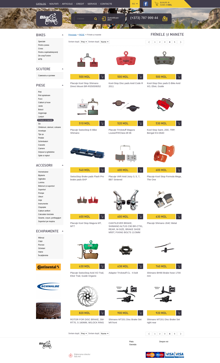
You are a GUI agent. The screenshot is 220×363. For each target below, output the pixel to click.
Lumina (41, 182)
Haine (40, 252)
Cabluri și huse (44, 102)
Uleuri (40, 197)
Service (92, 4)
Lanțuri (41, 117)
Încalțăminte (43, 255)
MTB (40, 59)
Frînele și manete (45, 120)
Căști (40, 241)
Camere (41, 148)
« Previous (149, 42)
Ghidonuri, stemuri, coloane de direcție (49, 127)
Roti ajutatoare (44, 95)
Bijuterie (41, 175)
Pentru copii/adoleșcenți (48, 52)
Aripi (40, 200)
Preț (84, 42)
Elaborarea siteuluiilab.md (82, 355)
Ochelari (41, 248)
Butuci (40, 109)
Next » (180, 42)
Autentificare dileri (112, 19)
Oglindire (42, 179)
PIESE (81, 35)
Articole (67, 4)
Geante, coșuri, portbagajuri (49, 218)
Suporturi (42, 190)
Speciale (41, 41)
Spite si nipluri (44, 155)
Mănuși (41, 238)
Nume (104, 42)
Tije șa (41, 134)
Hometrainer (43, 172)
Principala (72, 35)
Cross (40, 49)
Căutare (95, 19)
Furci (40, 99)
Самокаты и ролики (46, 75)
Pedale (41, 138)
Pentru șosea (43, 45)
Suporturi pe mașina (46, 221)
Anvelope (42, 131)
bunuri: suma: (166, 4)
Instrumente (43, 204)
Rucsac (41, 245)
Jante (40, 106)
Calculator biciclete (46, 214)
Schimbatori (43, 141)
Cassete (41, 145)
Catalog (41, 4)
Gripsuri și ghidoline (46, 152)
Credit (80, 4)
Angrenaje (42, 113)
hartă (165, 18)
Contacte (106, 4)
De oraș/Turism (44, 56)
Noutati (54, 4)
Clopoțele (42, 207)
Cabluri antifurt (44, 211)
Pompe (41, 193)
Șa (39, 124)
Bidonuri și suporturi (46, 186)
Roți (39, 92)
